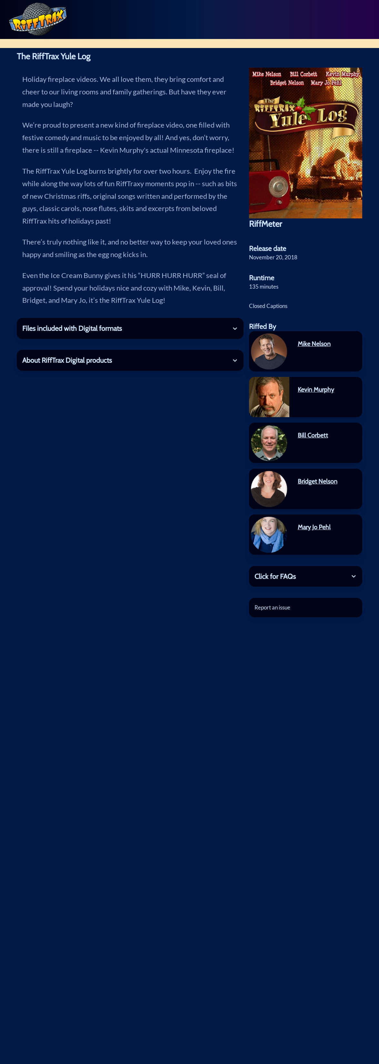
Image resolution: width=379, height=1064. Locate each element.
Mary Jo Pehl (314, 527)
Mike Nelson (314, 344)
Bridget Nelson (317, 481)
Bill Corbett (313, 435)
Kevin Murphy (316, 389)
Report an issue (272, 607)
